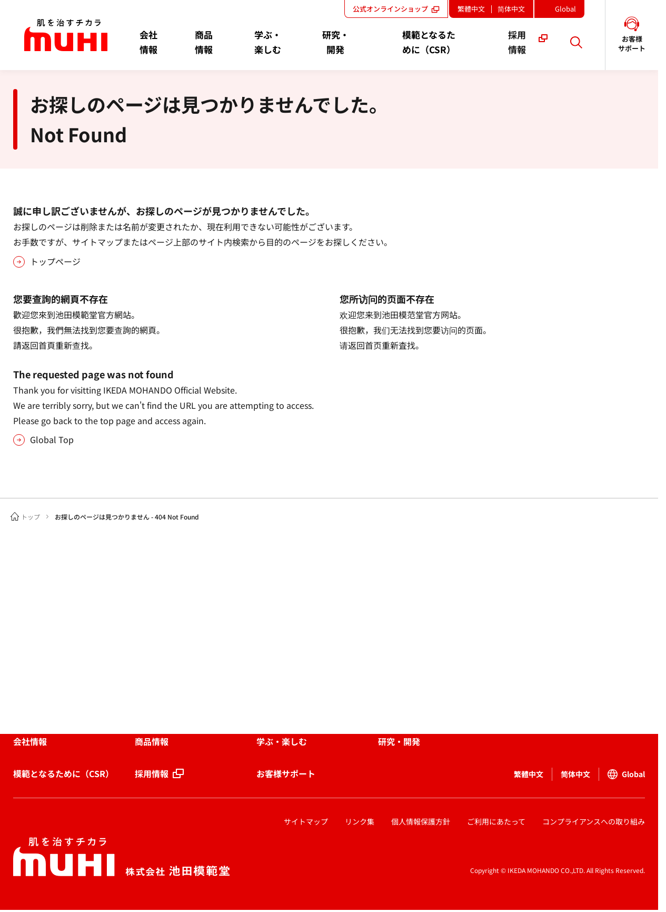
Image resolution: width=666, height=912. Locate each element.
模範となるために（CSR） (63, 773)
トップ (30, 516)
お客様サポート (285, 773)
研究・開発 (399, 741)
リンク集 (359, 821)
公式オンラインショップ (396, 9)
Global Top (52, 439)
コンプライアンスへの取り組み (593, 821)
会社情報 (30, 741)
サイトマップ (306, 821)
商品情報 (151, 741)
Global (569, 11)
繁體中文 (471, 9)
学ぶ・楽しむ (281, 741)
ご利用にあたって (496, 821)
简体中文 (511, 9)
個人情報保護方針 (420, 821)
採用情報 (151, 773)
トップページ (55, 261)
